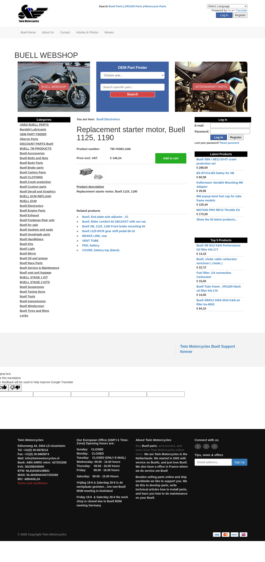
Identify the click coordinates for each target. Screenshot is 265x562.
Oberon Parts (29, 139)
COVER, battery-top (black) (100, 250)
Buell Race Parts (31, 263)
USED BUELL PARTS (34, 124)
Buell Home (28, 32)
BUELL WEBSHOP (53, 86)
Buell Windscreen (32, 306)
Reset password (229, 142)
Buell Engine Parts (33, 210)
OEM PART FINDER (33, 134)
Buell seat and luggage (35, 272)
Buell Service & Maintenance (39, 267)
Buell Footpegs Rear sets (37, 220)
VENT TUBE (90, 240)
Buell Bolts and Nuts (34, 158)
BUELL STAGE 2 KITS (35, 282)
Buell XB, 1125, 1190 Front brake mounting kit (113, 226)
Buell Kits (26, 244)
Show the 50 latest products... (216, 219)
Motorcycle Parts (155, 6)
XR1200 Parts (133, 6)
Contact (65, 32)
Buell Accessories (32, 153)
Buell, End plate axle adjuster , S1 (105, 216)
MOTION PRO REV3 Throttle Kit (218, 210)
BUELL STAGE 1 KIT (34, 277)
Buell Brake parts (32, 167)
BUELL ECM (28, 201)
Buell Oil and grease (34, 258)
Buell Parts (116, 6)
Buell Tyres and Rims (34, 310)
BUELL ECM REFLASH (35, 196)
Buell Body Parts (31, 163)
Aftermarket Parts (211, 86)
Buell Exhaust (29, 215)
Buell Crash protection (35, 182)
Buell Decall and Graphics (38, 191)
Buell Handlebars (31, 239)
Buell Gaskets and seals (36, 229)
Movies (109, 32)
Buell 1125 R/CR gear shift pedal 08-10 (108, 231)
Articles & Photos (87, 32)
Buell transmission (33, 301)
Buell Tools (27, 296)
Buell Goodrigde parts (35, 234)
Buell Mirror (28, 253)
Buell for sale (29, 225)
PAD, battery (90, 245)
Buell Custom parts (33, 186)
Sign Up (239, 462)
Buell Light (27, 248)
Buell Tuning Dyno (32, 291)
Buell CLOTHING (31, 177)
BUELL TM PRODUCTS (36, 148)
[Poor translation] (15, 387)
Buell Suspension (32, 287)
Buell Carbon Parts (33, 172)
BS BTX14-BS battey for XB (215, 173)
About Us (48, 32)
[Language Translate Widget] (227, 6)
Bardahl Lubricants (33, 129)
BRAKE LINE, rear (94, 236)
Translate (237, 10)
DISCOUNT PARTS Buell (36, 143)
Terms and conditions (32, 483)
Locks (24, 315)
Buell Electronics (108, 119)
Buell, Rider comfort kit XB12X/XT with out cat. (114, 221)
